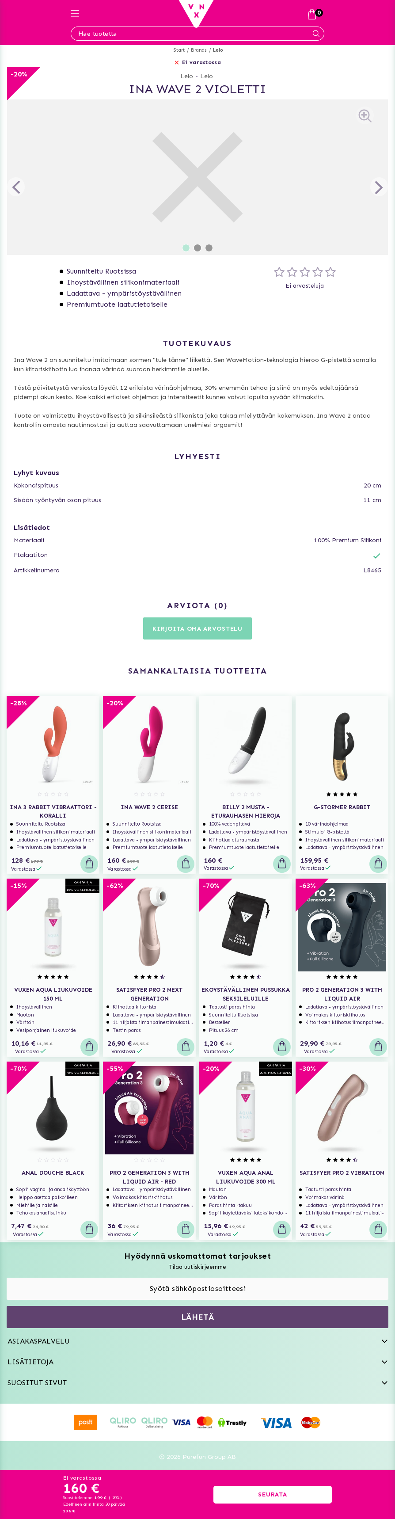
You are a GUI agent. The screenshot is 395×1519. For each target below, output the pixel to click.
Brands (198, 50)
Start (179, 50)
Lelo (218, 50)
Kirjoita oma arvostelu (197, 628)
